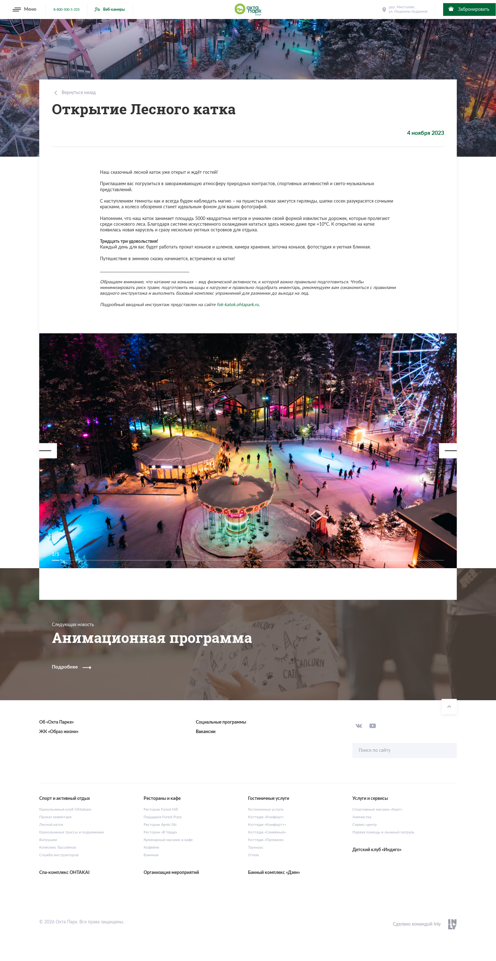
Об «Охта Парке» (56, 722)
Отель (253, 855)
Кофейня (151, 847)
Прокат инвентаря (55, 817)
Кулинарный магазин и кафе (168, 840)
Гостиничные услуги (265, 809)
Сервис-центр (364, 824)
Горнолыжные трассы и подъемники (71, 832)
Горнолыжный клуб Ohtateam (65, 809)
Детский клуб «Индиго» (376, 850)
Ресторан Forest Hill (161, 809)
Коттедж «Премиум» (266, 840)
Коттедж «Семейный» (267, 832)
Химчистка (361, 817)
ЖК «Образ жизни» (58, 732)
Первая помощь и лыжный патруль (383, 832)
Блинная (151, 855)
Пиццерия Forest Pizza (163, 817)
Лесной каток (51, 824)
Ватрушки (48, 840)
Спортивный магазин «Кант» (377, 809)
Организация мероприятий (171, 872)
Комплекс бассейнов (57, 847)
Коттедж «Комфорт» (266, 817)
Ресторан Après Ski (160, 824)
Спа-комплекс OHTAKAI (64, 872)
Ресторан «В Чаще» (160, 832)
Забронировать (468, 9)
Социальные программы (221, 722)
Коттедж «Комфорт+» (267, 824)
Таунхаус (256, 847)
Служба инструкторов (58, 855)
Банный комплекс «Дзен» (274, 872)
